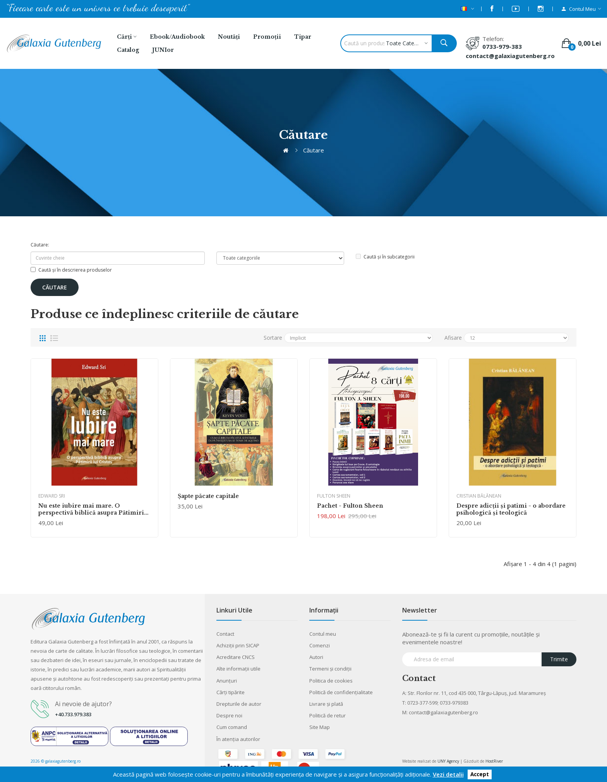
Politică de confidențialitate (341, 692)
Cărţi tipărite (230, 692)
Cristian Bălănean (478, 496)
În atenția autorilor (238, 739)
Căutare (313, 150)
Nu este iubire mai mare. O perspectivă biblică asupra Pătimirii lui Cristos (92, 509)
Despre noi (229, 715)
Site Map (319, 727)
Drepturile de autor (238, 703)
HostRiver (494, 761)
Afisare (453, 337)
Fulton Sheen (333, 496)
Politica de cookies (331, 680)
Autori (316, 657)
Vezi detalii (448, 774)
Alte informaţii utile (238, 668)
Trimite (559, 659)
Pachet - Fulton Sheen (350, 505)
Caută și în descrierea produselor (71, 270)
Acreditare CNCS (235, 657)
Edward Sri (51, 496)
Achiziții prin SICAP (237, 645)
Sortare (273, 337)
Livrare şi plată (326, 703)
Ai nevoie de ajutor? (83, 704)
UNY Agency (448, 761)
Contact (225, 633)
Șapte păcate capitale (208, 496)
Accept (479, 774)
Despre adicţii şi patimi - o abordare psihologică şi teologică (511, 509)
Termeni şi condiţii (330, 668)
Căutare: (40, 244)
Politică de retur (327, 715)
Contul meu (322, 633)
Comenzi (319, 645)
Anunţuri (226, 680)
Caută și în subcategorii (385, 256)
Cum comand (231, 727)
